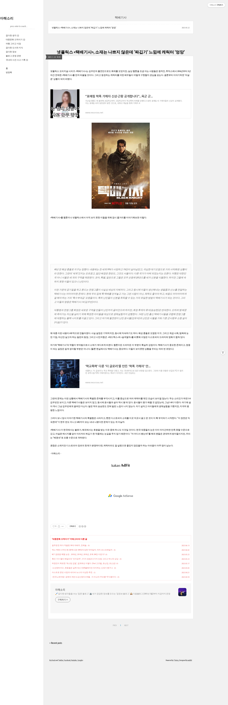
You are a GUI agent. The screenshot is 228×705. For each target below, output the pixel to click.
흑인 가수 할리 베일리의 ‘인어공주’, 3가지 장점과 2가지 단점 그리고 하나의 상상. (85, 599)
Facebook (67, 701)
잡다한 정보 (11, 52)
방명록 (9, 72)
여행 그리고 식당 (13, 43)
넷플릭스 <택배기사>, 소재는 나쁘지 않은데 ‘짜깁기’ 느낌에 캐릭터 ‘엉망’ (84, 27)
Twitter (60, 701)
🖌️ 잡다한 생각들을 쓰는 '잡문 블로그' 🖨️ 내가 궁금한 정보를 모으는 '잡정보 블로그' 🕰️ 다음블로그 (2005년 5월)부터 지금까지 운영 (112, 634)
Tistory (176, 701)
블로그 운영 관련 (13, 56)
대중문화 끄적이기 (15, 39)
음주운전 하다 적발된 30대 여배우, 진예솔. (69, 586)
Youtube (74, 701)
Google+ (80, 701)
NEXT (126, 666)
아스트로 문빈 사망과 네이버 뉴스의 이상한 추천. (72, 613)
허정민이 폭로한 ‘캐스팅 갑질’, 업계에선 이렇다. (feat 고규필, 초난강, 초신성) (83, 604)
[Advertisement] (120, 86)
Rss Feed (52, 701)
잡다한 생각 (12, 35)
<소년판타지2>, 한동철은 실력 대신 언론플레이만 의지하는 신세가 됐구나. (82, 608)
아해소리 (6, 18)
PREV (115, 666)
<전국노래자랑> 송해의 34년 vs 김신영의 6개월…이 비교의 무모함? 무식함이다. (84, 617)
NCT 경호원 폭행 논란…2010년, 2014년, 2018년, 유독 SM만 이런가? (78, 595)
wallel (190, 701)
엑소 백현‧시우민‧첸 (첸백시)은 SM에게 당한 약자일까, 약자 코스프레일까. (82, 590)
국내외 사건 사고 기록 (17, 60)
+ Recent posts (55, 683)
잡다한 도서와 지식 (14, 48)
